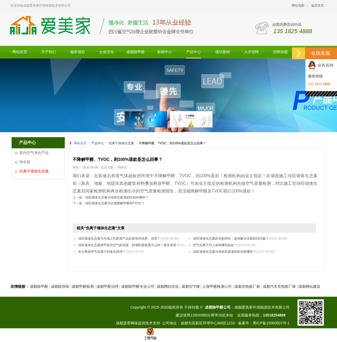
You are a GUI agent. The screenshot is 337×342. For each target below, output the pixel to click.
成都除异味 (60, 286)
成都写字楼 (190, 286)
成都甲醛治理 (107, 286)
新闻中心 (164, 52)
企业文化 (106, 52)
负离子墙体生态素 (34, 171)
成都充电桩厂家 (247, 286)
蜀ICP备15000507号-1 (271, 323)
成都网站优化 (168, 286)
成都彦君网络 (127, 323)
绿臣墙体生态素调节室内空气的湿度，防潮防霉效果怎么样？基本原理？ (137, 245)
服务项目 (77, 52)
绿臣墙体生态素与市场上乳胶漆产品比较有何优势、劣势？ (128, 238)
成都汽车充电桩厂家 (279, 286)
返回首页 (317, 5)
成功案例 (222, 52)
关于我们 (48, 52)
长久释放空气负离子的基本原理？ (111, 252)
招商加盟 (280, 52)
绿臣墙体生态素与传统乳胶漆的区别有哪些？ (116, 197)
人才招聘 (251, 52)
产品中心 (193, 52)
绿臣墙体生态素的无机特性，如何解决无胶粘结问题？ (240, 238)
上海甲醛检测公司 (217, 286)
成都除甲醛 (135, 52)
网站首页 (19, 52)
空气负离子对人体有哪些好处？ (224, 245)
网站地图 (298, 5)
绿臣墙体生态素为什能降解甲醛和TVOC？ (115, 203)
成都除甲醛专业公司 (137, 286)
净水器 (24, 162)
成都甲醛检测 (83, 286)
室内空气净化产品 (34, 153)
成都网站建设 (309, 286)
